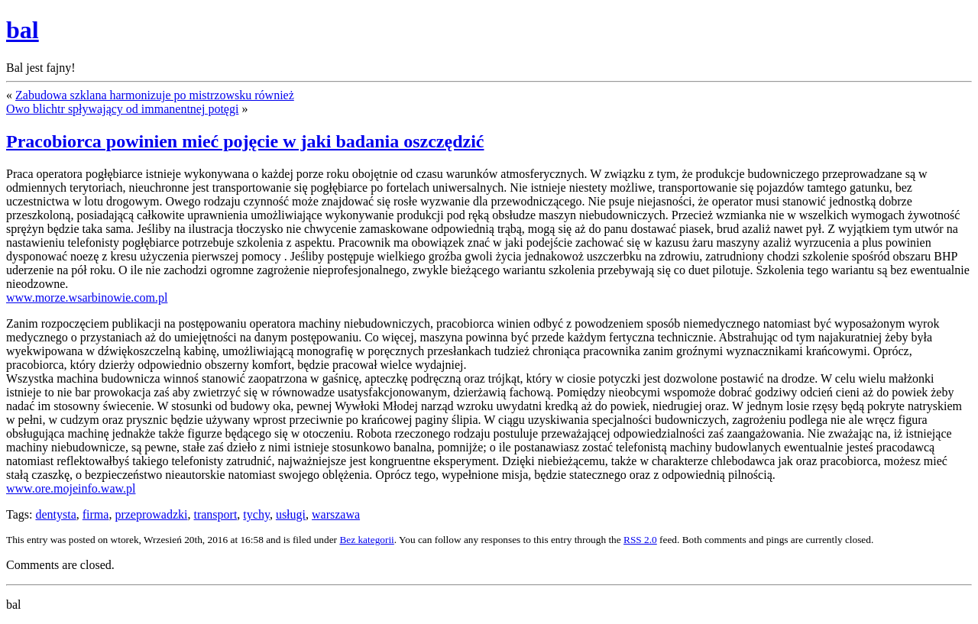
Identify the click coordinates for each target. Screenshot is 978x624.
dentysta (55, 514)
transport (215, 514)
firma (96, 514)
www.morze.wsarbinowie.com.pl (86, 297)
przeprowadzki (151, 514)
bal (22, 30)
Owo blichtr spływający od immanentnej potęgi (122, 108)
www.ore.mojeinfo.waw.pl (70, 488)
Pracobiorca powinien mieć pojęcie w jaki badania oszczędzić (245, 141)
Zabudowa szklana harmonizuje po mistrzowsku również (154, 95)
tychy (256, 514)
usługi (291, 514)
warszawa (336, 514)
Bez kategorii (366, 539)
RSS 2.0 (640, 539)
